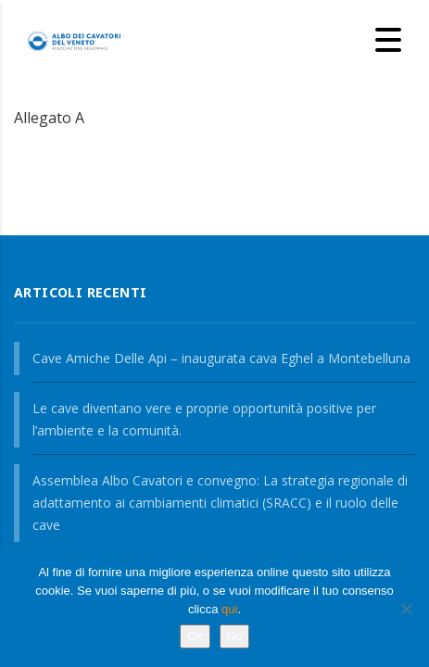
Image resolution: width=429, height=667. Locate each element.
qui (229, 609)
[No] (406, 608)
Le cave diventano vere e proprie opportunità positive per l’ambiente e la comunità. (204, 419)
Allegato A (49, 117)
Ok (195, 636)
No (235, 636)
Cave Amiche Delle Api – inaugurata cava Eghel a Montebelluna (221, 358)
